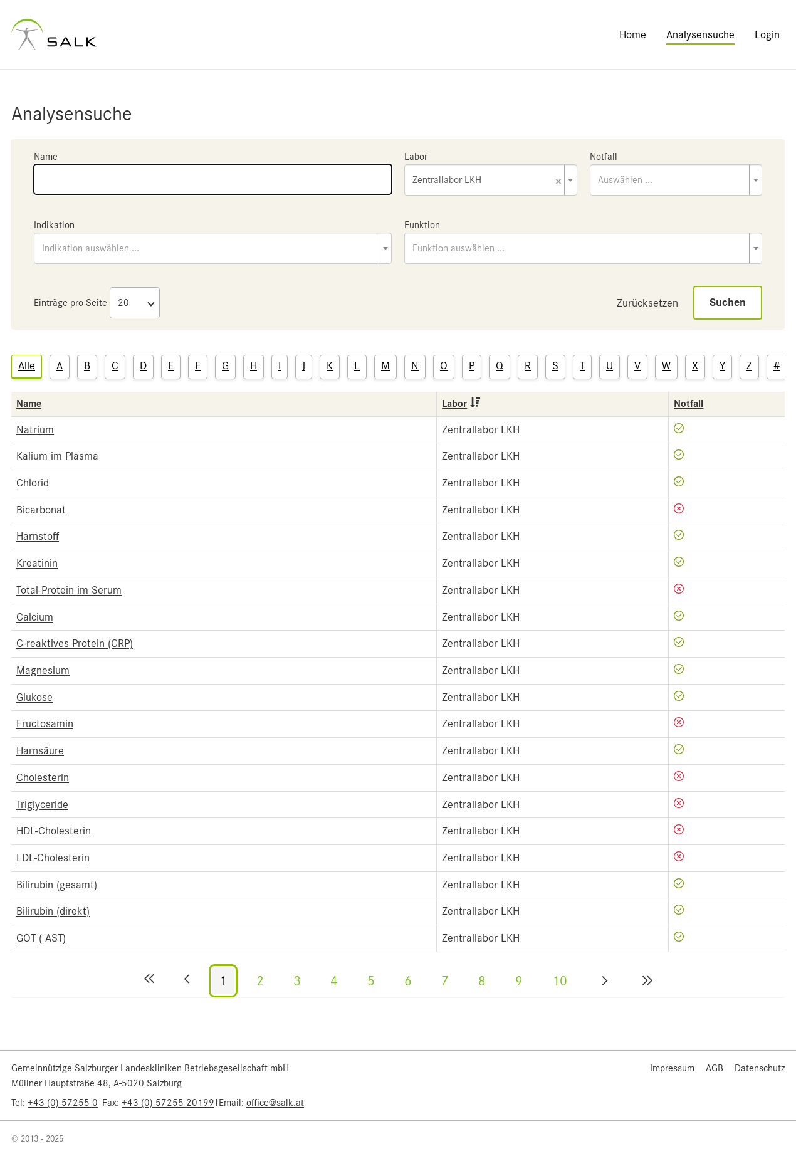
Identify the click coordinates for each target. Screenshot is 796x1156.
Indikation (54, 225)
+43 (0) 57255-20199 (168, 1102)
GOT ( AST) (41, 938)
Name (46, 156)
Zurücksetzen (647, 303)
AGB (714, 1068)
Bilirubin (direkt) (53, 911)
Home (632, 34)
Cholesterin (42, 777)
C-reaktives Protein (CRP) (74, 643)
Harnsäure (40, 750)
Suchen (728, 302)
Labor (415, 156)
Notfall (603, 156)
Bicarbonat (41, 509)
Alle (26, 365)
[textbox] (676, 179)
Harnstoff (37, 536)
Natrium (35, 429)
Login (767, 34)
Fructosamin (44, 723)
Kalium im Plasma (57, 455)
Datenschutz (760, 1068)
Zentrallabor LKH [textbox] (487, 180)
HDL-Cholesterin (53, 830)
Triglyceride (42, 804)
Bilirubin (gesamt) (56, 884)
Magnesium (43, 670)
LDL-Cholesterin (53, 857)
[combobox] (490, 180)
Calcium (34, 617)
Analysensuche (700, 34)
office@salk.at (275, 1102)
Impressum (672, 1068)
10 (559, 981)
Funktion (422, 225)
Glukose (34, 697)
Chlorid (32, 482)
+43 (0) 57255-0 (63, 1102)
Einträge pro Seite (70, 302)
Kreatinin (37, 563)
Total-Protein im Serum (69, 590)
